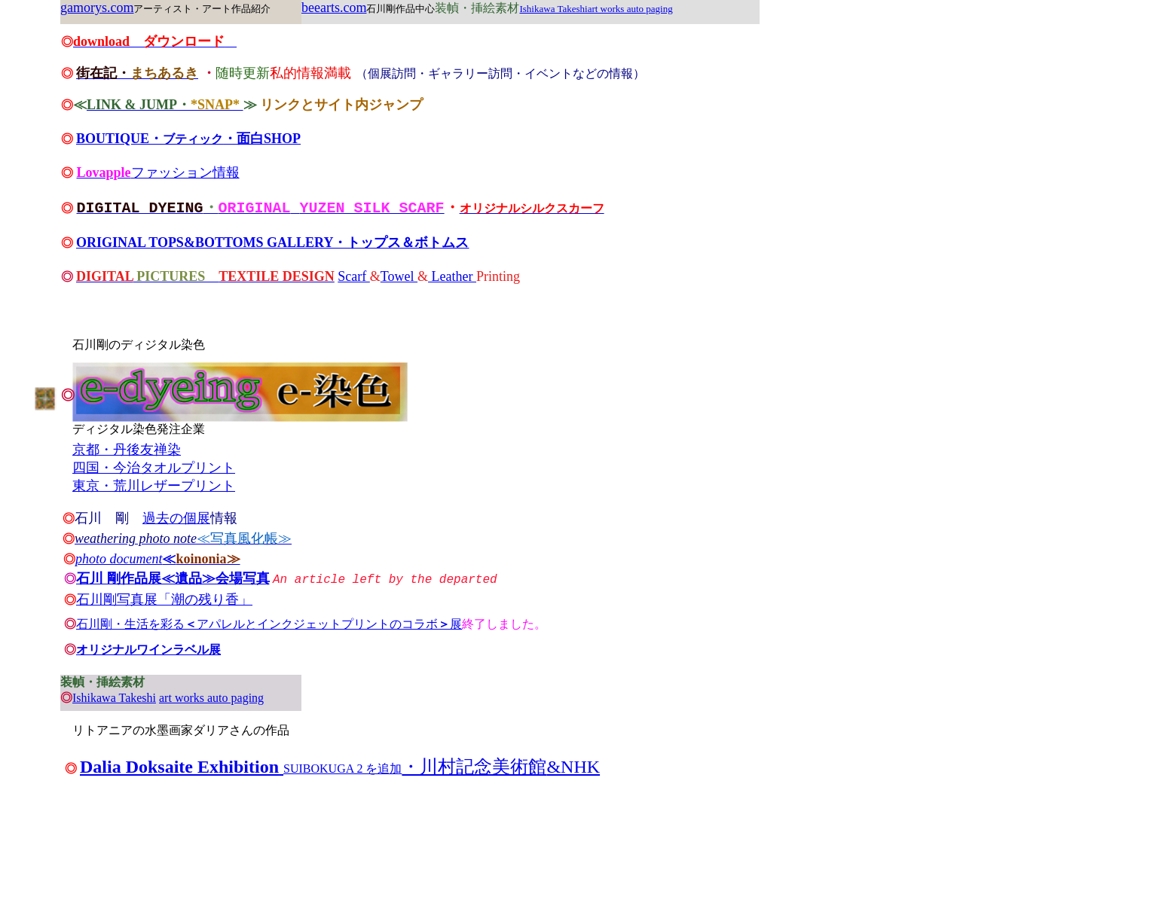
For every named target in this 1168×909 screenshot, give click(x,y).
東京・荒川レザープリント (153, 485)
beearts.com (333, 7)
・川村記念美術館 (474, 766)
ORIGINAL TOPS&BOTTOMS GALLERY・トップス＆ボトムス (272, 243)
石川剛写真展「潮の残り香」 (164, 599)
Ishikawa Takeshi (114, 697)
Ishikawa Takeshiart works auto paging (595, 8)
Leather (452, 277)
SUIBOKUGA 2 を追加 (342, 768)
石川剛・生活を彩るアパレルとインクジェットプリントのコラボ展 (269, 624)
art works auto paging (211, 697)
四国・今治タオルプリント (153, 467)
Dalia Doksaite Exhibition (179, 766)
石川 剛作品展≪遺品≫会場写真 (173, 578)
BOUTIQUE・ (119, 138)
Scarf (353, 277)
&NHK (573, 766)
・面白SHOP (262, 138)
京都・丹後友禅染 (126, 449)
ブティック (193, 139)
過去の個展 (176, 518)
